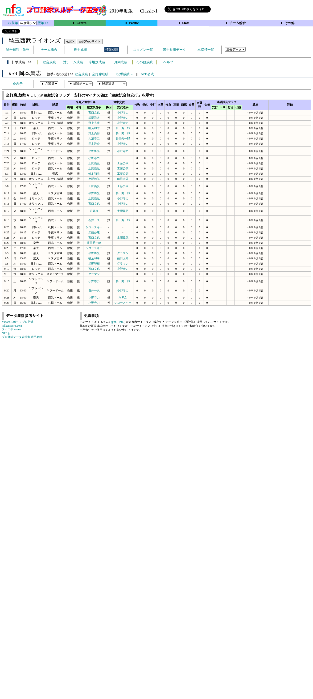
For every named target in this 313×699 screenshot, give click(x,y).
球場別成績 (97, 62)
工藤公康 (122, 163)
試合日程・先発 (17, 49)
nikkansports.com (12, 325)
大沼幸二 (94, 138)
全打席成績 (100, 74)
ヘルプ (168, 62)
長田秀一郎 (123, 128)
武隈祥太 (94, 117)
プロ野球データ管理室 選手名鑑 (22, 337)
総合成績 (49, 62)
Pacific (134, 23)
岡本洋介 (94, 143)
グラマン (122, 253)
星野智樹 (94, 263)
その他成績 (144, 62)
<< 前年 (13, 23)
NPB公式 (147, 74)
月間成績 (120, 62)
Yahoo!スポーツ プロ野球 (17, 322)
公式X (70, 41)
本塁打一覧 (206, 49)
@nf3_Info (117, 322)
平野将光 (94, 151)
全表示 (18, 84)
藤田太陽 (122, 179)
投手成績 (80, 49)
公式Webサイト (90, 41)
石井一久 (94, 220)
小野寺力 (122, 112)
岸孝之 (123, 297)
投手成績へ (124, 74)
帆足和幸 (94, 128)
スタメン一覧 (143, 49)
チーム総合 (237, 23)
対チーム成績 (73, 62)
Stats (185, 23)
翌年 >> (43, 23)
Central (82, 23)
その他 (289, 23)
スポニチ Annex (11, 329)
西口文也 (94, 112)
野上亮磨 (94, 123)
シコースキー (94, 227)
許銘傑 (94, 211)
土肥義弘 (94, 163)
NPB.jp (6, 333)
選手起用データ (174, 49)
